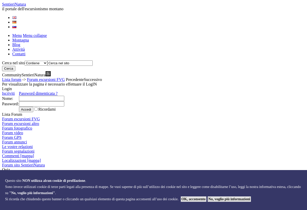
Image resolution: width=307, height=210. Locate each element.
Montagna (20, 40)
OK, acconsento (194, 199)
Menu (17, 35)
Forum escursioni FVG (46, 79)
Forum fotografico (17, 128)
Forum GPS (12, 137)
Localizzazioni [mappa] (21, 160)
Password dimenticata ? (38, 93)
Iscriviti (8, 93)
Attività (18, 49)
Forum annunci (14, 142)
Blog (16, 45)
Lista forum (11, 79)
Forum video (12, 133)
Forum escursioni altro (20, 123)
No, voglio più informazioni (229, 199)
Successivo (93, 79)
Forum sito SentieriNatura (23, 165)
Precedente (75, 79)
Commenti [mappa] (18, 156)
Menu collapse (35, 35)
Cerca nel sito (13, 63)
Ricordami (47, 109)
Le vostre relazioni (17, 146)
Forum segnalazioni (18, 151)
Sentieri (14, 4)
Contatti (19, 54)
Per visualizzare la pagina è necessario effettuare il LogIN (49, 84)
